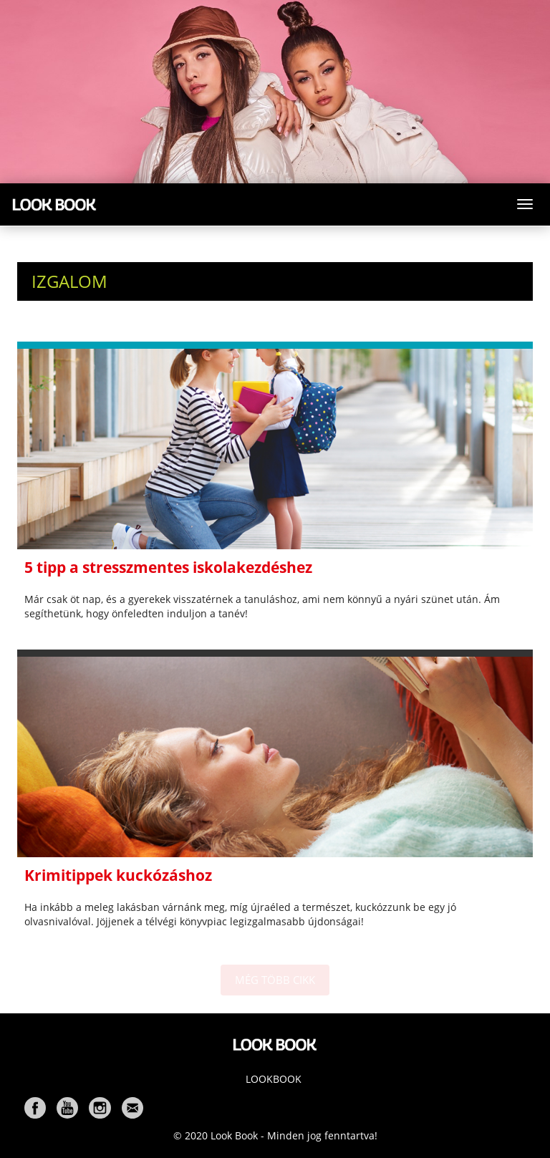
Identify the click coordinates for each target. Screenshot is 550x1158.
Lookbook (273, 1079)
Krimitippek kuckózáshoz (118, 875)
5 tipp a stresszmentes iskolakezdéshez (168, 567)
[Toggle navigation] (525, 204)
